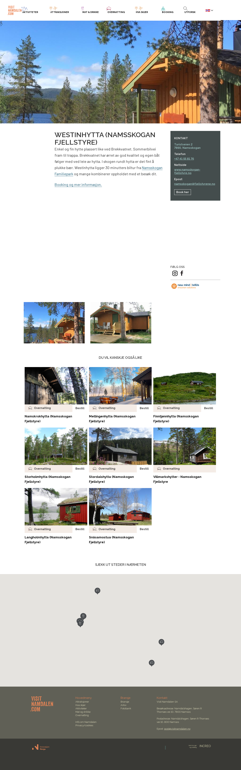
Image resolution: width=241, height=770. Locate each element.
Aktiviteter (81, 708)
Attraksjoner (82, 701)
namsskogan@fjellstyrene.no (194, 184)
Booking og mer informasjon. (78, 184)
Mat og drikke (82, 711)
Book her (182, 192)
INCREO (200, 746)
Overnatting (82, 715)
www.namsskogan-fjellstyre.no (187, 171)
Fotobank (126, 708)
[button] (97, 590)
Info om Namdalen (86, 722)
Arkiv (123, 705)
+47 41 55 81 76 (184, 158)
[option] (54, 322)
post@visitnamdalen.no (177, 728)
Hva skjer (80, 705)
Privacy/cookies (84, 725)
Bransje (125, 701)
